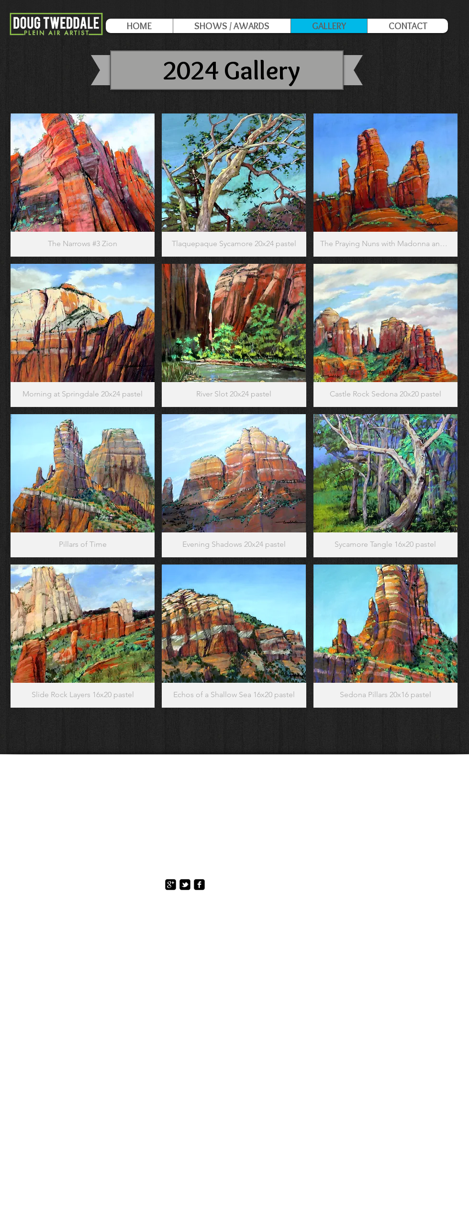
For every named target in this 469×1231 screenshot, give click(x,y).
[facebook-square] (199, 884)
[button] (83, 185)
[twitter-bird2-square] (184, 884)
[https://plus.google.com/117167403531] (170, 884)
